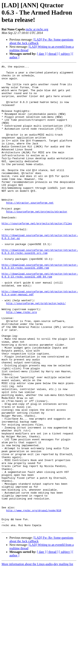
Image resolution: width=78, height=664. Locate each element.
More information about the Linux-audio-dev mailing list (37, 657)
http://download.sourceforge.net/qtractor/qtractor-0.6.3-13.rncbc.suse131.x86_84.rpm (40, 317)
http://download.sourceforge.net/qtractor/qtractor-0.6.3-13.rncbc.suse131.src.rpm (40, 289)
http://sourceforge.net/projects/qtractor (36, 241)
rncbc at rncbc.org (36, 29)
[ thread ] (52, 53)
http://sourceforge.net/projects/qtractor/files (37, 255)
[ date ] (41, 53)
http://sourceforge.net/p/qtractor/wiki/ (36, 351)
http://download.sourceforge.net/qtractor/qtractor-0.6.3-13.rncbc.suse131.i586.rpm (40, 306)
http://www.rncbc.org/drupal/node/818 (33, 599)
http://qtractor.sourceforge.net (30, 230)
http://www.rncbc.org (21, 362)
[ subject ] (65, 53)
